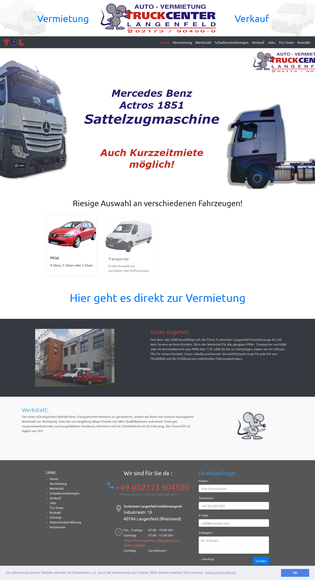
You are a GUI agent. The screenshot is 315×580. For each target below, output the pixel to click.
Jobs (271, 42)
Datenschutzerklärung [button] (220, 572)
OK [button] (295, 572)
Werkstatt (203, 42)
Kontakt (303, 42)
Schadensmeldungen (232, 42)
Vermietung (63, 18)
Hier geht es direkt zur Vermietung (157, 297)
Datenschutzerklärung (65, 522)
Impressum (57, 527)
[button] (23, 118)
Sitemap (55, 517)
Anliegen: (205, 532)
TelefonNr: (206, 498)
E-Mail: (203, 515)
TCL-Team (286, 42)
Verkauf (252, 18)
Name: (203, 481)
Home (165, 42)
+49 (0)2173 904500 (152, 487)
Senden (261, 561)
